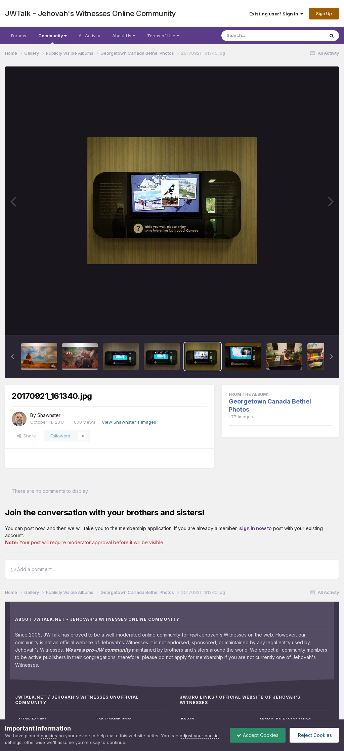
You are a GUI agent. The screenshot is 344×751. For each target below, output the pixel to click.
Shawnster (48, 415)
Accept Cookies (257, 735)
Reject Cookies (314, 735)
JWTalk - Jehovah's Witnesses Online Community (90, 13)
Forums (18, 35)
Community (52, 38)
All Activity (89, 35)
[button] (12, 356)
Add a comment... (33, 569)
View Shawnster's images (129, 422)
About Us (123, 35)
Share (26, 435)
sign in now (252, 528)
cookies (49, 735)
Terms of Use (163, 35)
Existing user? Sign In (276, 13)
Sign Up (324, 13)
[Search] (254, 35)
